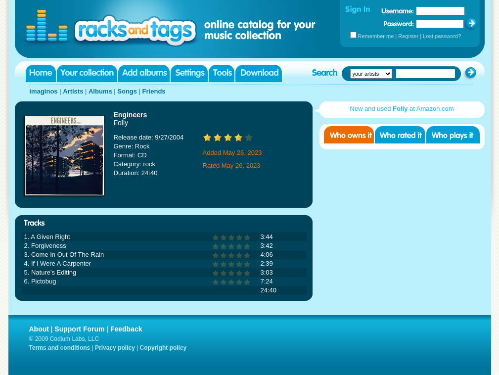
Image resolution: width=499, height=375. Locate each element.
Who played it (453, 134)
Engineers (130, 115)
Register (408, 36)
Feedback (126, 329)
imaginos (44, 91)
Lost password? (442, 36)
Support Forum (79, 329)
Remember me (376, 36)
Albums (100, 91)
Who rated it (400, 134)
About (39, 329)
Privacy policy (115, 347)
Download (258, 73)
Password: (399, 23)
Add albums (144, 73)
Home (41, 73)
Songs (127, 91)
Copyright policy (163, 347)
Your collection (87, 73)
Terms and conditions (60, 347)
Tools (221, 73)
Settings (189, 73)
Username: (397, 10)
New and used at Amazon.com (402, 108)
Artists (73, 91)
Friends (154, 91)
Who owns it (349, 134)
